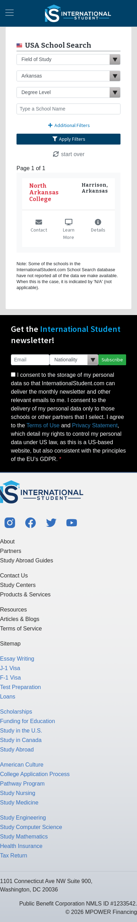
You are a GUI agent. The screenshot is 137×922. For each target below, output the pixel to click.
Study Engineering (23, 818)
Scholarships (16, 712)
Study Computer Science (31, 827)
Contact (39, 226)
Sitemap (10, 644)
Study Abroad (17, 750)
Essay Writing (17, 659)
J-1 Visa (10, 668)
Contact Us (14, 576)
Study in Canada (20, 740)
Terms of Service (21, 629)
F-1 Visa (10, 678)
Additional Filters (68, 125)
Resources (13, 610)
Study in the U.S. (21, 731)
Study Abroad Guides (26, 560)
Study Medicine (19, 803)
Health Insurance (21, 846)
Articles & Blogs (19, 619)
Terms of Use (42, 425)
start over (68, 154)
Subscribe (112, 359)
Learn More (68, 230)
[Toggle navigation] (9, 13)
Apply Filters (68, 139)
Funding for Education (27, 721)
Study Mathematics (24, 837)
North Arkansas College (44, 192)
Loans (7, 697)
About (7, 541)
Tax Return (13, 855)
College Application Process (35, 774)
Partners (10, 551)
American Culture (22, 765)
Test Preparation (20, 687)
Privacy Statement (95, 425)
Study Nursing (17, 793)
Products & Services (25, 594)
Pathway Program (22, 784)
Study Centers (17, 585)
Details (98, 226)
